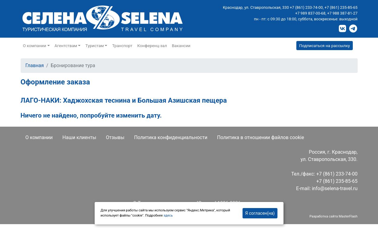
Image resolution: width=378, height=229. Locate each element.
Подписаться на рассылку (324, 45)
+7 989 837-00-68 (310, 13)
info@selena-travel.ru (334, 188)
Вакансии (181, 45)
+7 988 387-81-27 (342, 13)
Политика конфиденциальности (170, 137)
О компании (39, 137)
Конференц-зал (152, 45)
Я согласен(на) (260, 213)
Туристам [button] (94, 45)
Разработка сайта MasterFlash (333, 216)
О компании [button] (34, 45)
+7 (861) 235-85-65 (341, 7)
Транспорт (122, 45)
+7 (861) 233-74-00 (306, 7)
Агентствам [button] (66, 45)
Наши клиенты (79, 137)
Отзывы (115, 137)
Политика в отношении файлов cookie (260, 137)
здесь (168, 215)
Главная (35, 65)
